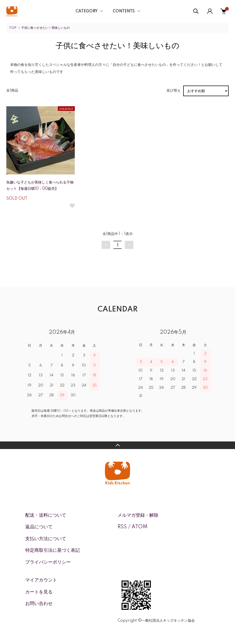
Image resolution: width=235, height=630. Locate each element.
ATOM (140, 527)
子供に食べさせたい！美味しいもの (45, 28)
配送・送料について (45, 515)
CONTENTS (124, 11)
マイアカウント (41, 580)
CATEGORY (87, 11)
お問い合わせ (39, 603)
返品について (39, 527)
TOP (12, 28)
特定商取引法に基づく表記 (52, 550)
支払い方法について (45, 538)
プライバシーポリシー (48, 562)
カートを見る (39, 592)
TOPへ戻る (117, 445)
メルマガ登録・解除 (138, 515)
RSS (122, 527)
